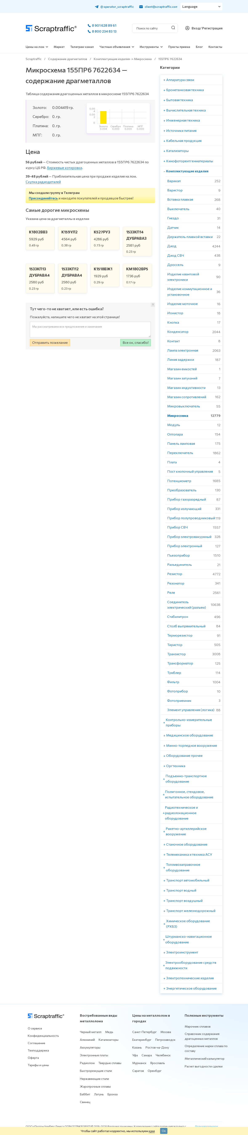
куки (152, 1131)
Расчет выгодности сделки (204, 1066)
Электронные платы (94, 1055)
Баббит (85, 1094)
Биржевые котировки (64, 168)
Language (190, 6)
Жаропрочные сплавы (95, 1086)
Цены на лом (35, 46)
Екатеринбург (141, 1039)
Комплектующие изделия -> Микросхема (123, 59)
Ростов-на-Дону (157, 1047)
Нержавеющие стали (94, 1078)
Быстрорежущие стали (96, 1070)
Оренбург (155, 1070)
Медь (109, 1032)
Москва (165, 1032)
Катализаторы (108, 1039)
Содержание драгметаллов (67, 59)
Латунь (99, 1094)
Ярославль (157, 1063)
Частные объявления (114, 46)
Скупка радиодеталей (43, 182)
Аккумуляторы (90, 1047)
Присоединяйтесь (43, 198)
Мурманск (139, 1063)
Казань (137, 1047)
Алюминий (87, 1039)
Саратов (138, 1070)
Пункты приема (179, 46)
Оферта (33, 1057)
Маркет (59, 46)
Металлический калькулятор (204, 1058)
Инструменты (149, 46)
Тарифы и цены (38, 1065)
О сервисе (35, 1028)
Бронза (112, 1094)
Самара (147, 1055)
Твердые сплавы (109, 1063)
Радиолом (87, 1063)
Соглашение (36, 1043)
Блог (199, 46)
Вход (196, 28)
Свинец (85, 1102)
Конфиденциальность (43, 1035)
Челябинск (163, 1055)
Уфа (135, 1055)
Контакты (215, 46)
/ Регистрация (211, 28)
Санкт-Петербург (144, 1032)
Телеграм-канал (82, 46)
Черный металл (90, 1032)
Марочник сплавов (198, 1026)
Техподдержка (38, 1050)
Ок (164, 1130)
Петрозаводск (165, 1039)
